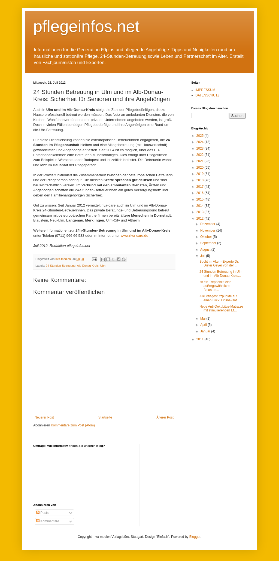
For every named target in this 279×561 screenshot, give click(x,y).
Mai (203, 318)
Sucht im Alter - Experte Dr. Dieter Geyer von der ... (219, 263)
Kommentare (47, 521)
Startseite (105, 417)
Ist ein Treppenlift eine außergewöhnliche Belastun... (215, 286)
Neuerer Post (44, 417)
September (208, 243)
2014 (200, 206)
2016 (200, 193)
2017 (200, 187)
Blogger (195, 537)
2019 (200, 174)
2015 (200, 199)
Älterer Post (165, 417)
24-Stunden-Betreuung (60, 265)
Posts (42, 513)
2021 (200, 161)
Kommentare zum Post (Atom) (73, 425)
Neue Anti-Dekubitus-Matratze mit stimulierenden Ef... (221, 308)
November (208, 230)
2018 (200, 180)
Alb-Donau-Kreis (87, 265)
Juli (203, 256)
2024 (200, 142)
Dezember (208, 224)
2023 (200, 148)
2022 (200, 155)
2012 (200, 218)
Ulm (102, 265)
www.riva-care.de (134, 236)
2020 (200, 167)
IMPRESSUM (205, 90)
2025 (200, 136)
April (204, 325)
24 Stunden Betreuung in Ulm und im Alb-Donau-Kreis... (220, 273)
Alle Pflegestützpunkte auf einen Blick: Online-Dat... (219, 298)
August (205, 249)
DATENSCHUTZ (207, 95)
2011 (200, 339)
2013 (200, 212)
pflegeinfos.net (86, 26)
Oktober (206, 237)
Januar (205, 331)
